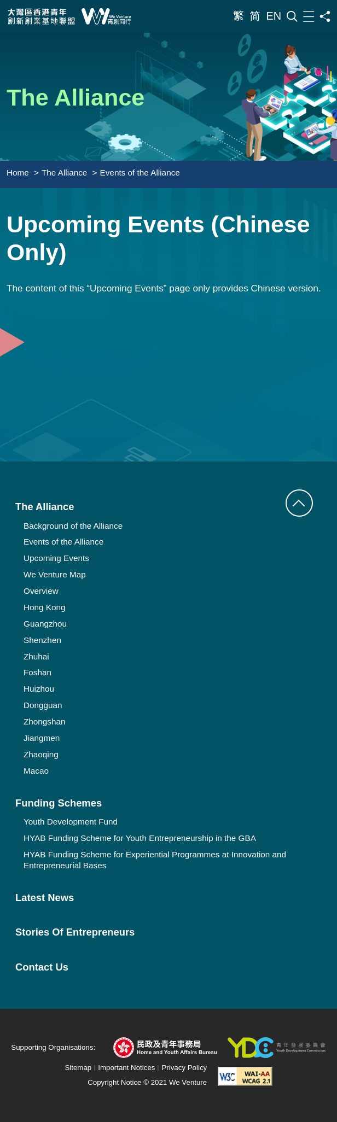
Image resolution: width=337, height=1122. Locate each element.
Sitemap (78, 1067)
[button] (299, 503)
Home (18, 172)
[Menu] (308, 16)
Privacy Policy (184, 1067)
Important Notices (126, 1067)
